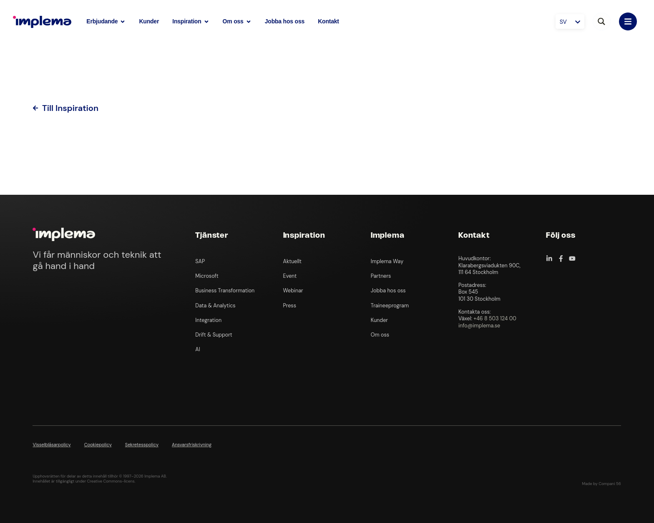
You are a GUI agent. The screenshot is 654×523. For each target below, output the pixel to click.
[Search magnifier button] (602, 21)
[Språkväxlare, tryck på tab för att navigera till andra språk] (570, 21)
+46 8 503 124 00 (494, 318)
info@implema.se (479, 325)
